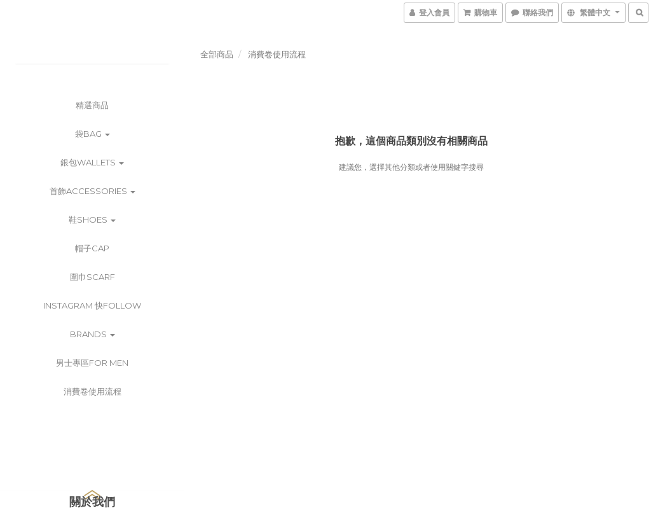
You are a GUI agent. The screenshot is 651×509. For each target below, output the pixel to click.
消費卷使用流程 (92, 391)
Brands (92, 334)
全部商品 (216, 54)
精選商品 (92, 105)
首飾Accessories (92, 191)
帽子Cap (92, 248)
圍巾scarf (92, 277)
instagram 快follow (92, 305)
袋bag (92, 134)
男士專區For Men (92, 363)
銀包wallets (92, 162)
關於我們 (92, 502)
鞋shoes (92, 219)
